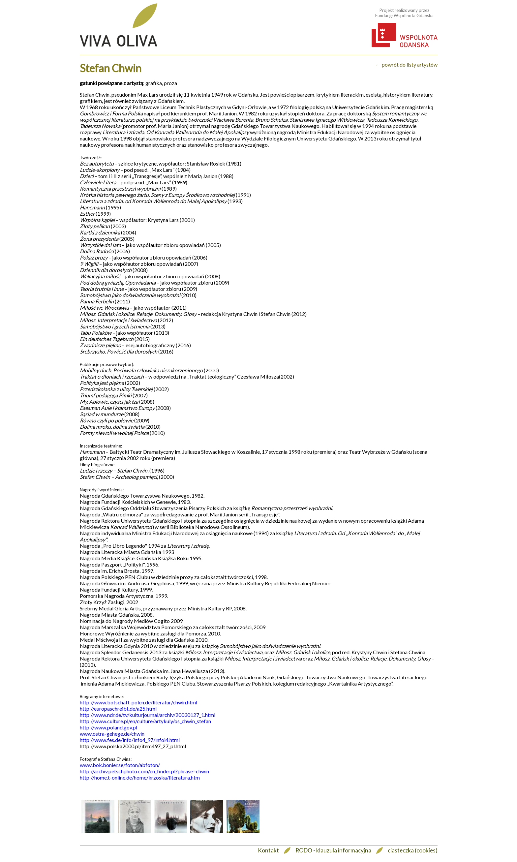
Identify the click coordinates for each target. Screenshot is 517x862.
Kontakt (268, 850)
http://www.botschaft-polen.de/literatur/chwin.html (138, 702)
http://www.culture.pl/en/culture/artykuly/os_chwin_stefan (145, 721)
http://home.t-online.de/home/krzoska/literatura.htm (140, 777)
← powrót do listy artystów (407, 64)
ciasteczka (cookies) (413, 850)
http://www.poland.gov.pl (108, 727)
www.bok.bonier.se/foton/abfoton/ (120, 765)
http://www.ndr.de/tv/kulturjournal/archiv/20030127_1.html (147, 715)
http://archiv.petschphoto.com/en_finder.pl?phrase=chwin (144, 771)
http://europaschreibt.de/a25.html (118, 708)
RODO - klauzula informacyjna (333, 850)
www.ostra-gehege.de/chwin (112, 733)
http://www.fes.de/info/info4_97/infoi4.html (130, 740)
